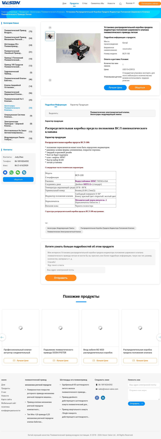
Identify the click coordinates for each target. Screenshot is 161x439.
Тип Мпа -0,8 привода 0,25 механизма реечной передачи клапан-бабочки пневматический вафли (40, 418)
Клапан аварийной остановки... (18, 86)
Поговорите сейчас (149, 4)
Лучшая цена (115, 87)
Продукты (5, 388)
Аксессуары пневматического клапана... (18, 108)
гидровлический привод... (18, 72)
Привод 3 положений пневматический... (18, 59)
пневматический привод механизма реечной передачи (38, 382)
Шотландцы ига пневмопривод (73, 380)
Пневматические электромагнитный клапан (64, 232)
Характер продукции (79, 105)
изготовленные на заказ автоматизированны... (18, 132)
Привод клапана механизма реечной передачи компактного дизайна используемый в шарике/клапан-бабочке (39, 406)
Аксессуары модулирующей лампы (60, 228)
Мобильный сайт (8, 403)
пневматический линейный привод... (18, 52)
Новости (5, 396)
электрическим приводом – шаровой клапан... (18, 124)
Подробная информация (56, 105)
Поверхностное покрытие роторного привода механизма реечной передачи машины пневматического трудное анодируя (40, 394)
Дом (3, 385)
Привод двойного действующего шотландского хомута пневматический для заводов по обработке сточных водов (75, 401)
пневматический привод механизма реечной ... (18, 38)
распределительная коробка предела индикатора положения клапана (107, 228)
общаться (18, 179)
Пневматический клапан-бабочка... (18, 79)
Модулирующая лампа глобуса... (18, 138)
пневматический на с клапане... (18, 100)
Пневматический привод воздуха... (18, 31)
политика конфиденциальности (10, 409)
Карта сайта (6, 399)
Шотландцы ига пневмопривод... (18, 45)
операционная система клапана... (18, 116)
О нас (3, 392)
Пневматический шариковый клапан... (18, 93)
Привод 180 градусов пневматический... (18, 66)
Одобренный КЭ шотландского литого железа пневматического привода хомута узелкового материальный (75, 389)
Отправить (60, 277)
